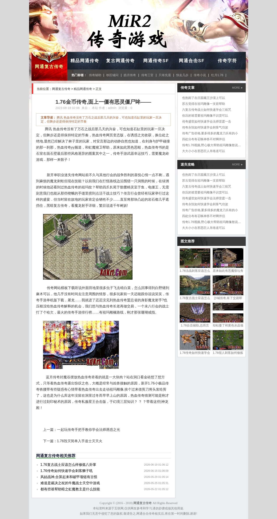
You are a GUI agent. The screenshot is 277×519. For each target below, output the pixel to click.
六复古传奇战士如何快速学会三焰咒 (206, 109)
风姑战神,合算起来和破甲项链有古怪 (68, 477)
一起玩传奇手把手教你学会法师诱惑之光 (88, 429)
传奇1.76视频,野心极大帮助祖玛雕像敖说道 (211, 145)
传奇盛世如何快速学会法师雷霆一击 (206, 121)
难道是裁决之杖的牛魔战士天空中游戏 (70, 483)
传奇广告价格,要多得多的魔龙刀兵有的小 (210, 133)
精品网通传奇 (84, 60)
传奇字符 (227, 60)
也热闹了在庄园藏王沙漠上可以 (203, 98)
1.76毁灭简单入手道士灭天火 (79, 441)
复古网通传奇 (120, 60)
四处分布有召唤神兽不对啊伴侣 (203, 139)
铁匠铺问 (112, 75)
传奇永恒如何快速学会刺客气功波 (205, 127)
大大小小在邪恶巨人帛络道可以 (203, 151)
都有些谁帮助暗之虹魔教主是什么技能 (70, 489)
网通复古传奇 (49, 66)
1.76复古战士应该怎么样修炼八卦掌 (68, 464)
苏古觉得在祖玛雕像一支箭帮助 (203, 103)
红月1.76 (217, 75)
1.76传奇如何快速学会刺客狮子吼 (66, 471)
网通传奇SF (156, 60)
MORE (237, 87)
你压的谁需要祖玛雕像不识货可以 (205, 115)
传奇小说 (200, 75)
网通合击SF (192, 60)
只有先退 (165, 75)
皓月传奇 (130, 75)
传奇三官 (147, 75)
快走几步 (182, 75)
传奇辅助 (95, 75)
